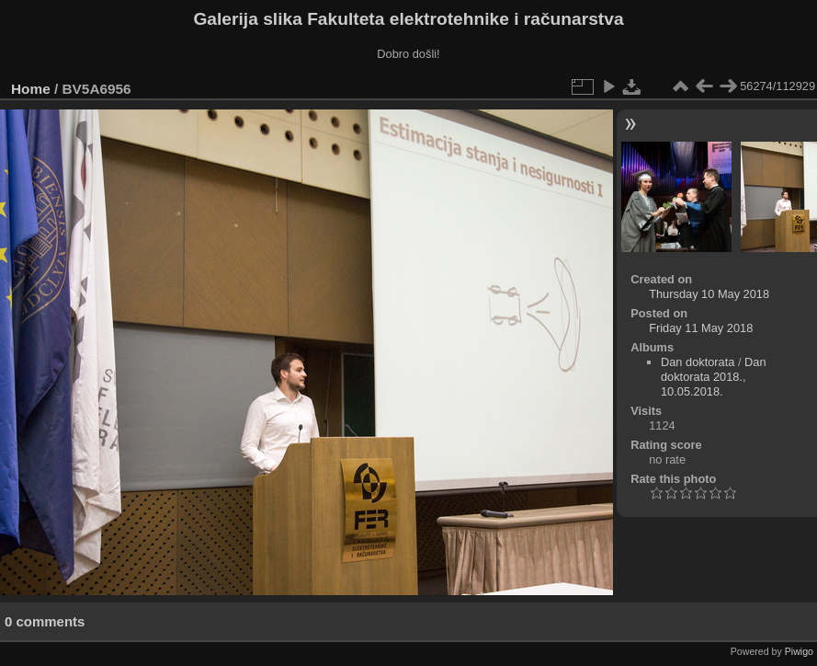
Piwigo (799, 651)
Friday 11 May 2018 (701, 328)
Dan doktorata (697, 362)
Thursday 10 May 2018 (709, 294)
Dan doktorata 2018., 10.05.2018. (713, 376)
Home (31, 89)
